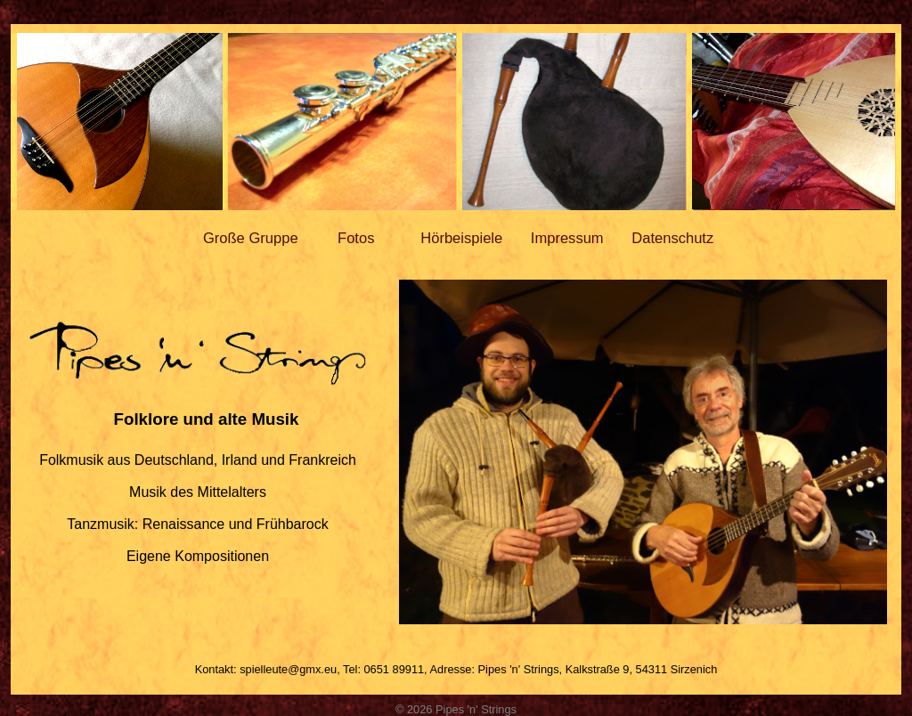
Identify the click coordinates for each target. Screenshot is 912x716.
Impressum (567, 238)
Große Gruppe (250, 238)
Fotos (356, 238)
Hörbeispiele (461, 238)
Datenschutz (672, 238)
